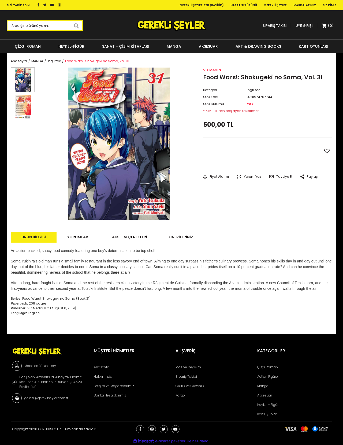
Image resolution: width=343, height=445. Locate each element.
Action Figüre (267, 376)
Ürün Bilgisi (33, 237)
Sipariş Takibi (186, 376)
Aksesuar (264, 395)
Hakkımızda (103, 376)
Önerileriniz (181, 237)
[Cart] (328, 25)
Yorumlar (77, 237)
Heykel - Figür (267, 404)
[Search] (45, 25)
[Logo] (171, 25)
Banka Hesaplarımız (110, 395)
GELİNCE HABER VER (235, 152)
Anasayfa (101, 367)
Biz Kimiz (329, 5)
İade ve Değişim (188, 367)
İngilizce (253, 90)
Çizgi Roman (267, 367)
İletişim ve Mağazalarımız (114, 386)
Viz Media (212, 70)
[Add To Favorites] (327, 151)
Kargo (180, 395)
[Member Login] (304, 25)
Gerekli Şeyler (275, 5)
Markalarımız (304, 5)
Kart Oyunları (267, 414)
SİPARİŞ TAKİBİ (274, 25)
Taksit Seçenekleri (128, 237)
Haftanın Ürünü (243, 5)
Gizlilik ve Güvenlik (190, 386)
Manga (263, 386)
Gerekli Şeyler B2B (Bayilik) (202, 5)
